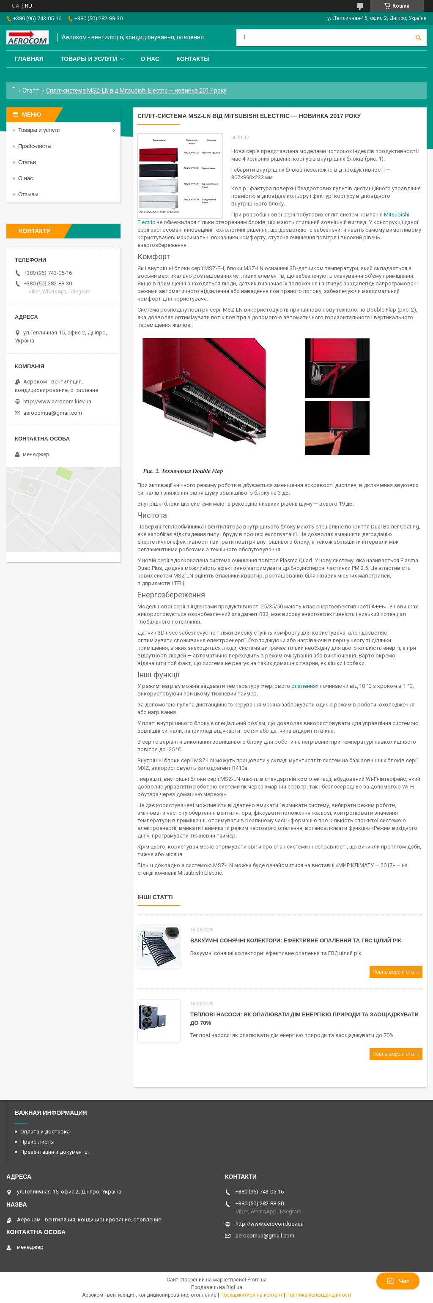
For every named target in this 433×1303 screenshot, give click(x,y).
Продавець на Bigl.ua (216, 1287)
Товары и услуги (89, 58)
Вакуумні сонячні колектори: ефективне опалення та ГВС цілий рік (295, 940)
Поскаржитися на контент (251, 1295)
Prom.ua (257, 1280)
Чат (397, 1281)
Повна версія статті (396, 972)
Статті (31, 90)
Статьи (27, 162)
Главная (29, 58)
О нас (149, 58)
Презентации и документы (54, 1152)
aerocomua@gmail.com (52, 413)
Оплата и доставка (45, 1131)
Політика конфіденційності (318, 1295)
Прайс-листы (35, 146)
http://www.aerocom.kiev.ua (57, 401)
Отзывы (28, 194)
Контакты (192, 58)
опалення (303, 686)
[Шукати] (418, 37)
